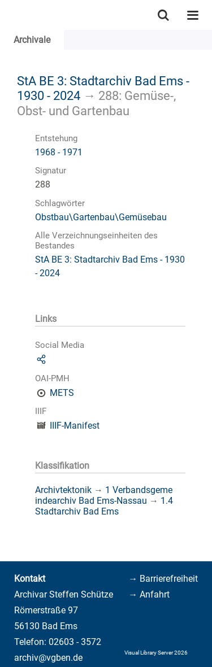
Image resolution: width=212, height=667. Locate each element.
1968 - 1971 (59, 152)
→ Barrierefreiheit (163, 578)
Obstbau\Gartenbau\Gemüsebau (101, 217)
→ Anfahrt (149, 594)
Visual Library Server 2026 (156, 652)
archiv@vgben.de (48, 657)
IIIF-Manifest (74, 425)
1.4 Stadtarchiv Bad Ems (104, 506)
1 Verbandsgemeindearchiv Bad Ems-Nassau (103, 495)
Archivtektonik (63, 490)
